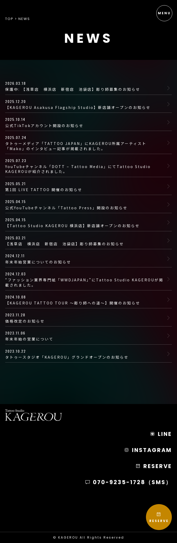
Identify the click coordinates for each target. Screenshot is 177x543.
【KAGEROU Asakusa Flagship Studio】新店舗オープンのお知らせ (85, 104)
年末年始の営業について (85, 336)
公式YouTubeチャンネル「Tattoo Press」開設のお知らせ (85, 204)
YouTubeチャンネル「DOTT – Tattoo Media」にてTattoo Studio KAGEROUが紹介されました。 (85, 166)
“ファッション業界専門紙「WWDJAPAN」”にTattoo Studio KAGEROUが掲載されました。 (85, 279)
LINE (161, 434)
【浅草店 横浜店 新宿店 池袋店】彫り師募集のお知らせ (85, 240)
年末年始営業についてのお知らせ (85, 258)
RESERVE (159, 517)
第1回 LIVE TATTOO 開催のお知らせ (85, 186)
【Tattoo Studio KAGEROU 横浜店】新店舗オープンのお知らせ (85, 222)
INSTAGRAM (148, 450)
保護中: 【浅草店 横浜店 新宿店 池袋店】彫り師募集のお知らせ (85, 86)
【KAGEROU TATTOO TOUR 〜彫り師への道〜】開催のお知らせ (85, 299)
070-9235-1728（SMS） (128, 482)
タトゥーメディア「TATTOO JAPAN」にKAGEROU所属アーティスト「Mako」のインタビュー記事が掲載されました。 (85, 143)
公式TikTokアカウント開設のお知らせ (85, 122)
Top (9, 18)
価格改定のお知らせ (85, 317)
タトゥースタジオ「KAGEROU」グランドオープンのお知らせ (85, 354)
